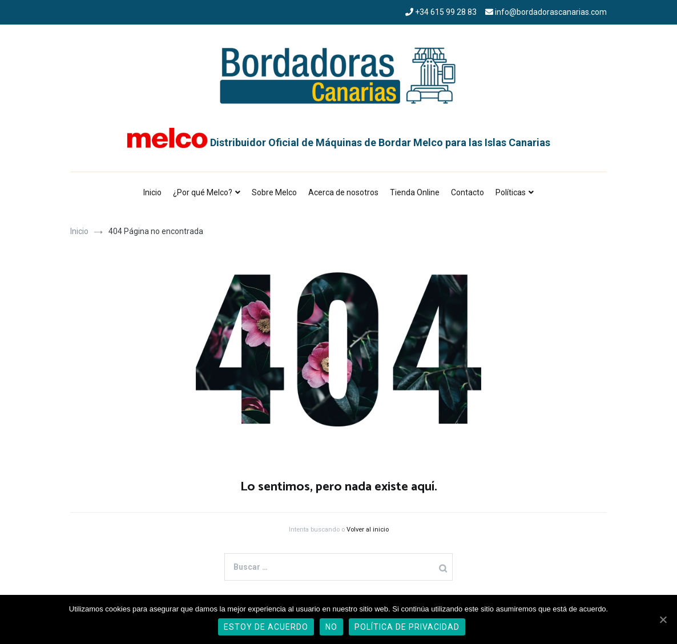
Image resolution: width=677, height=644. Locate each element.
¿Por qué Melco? (202, 192)
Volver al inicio (367, 529)
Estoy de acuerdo (266, 626)
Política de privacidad (407, 626)
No (331, 626)
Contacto (467, 192)
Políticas (510, 192)
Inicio (152, 192)
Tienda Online (415, 192)
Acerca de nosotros (343, 192)
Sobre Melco (274, 192)
